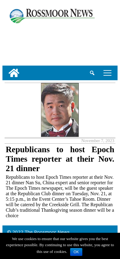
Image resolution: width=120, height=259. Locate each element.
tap (107, 72)
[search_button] (92, 73)
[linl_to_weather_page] (22, 43)
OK (76, 252)
